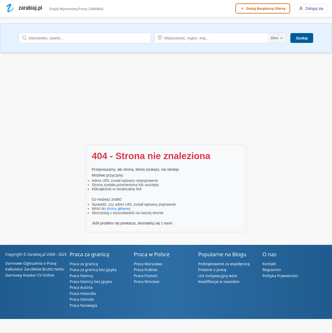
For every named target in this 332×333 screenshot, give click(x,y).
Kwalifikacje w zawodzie (218, 281)
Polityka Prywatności (280, 275)
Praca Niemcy (81, 275)
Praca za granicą (83, 263)
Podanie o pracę (212, 269)
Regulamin (272, 269)
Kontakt (269, 263)
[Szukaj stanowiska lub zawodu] (85, 38)
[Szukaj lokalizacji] (221, 38)
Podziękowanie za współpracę (224, 263)
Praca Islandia (81, 299)
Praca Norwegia (83, 305)
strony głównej (118, 208)
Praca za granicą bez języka (93, 269)
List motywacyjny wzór (217, 275)
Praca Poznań (146, 275)
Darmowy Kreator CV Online (29, 275)
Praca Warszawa (148, 263)
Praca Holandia (82, 293)
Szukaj (302, 38)
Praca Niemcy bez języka (90, 281)
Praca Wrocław (146, 281)
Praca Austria (81, 287)
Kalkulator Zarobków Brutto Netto (34, 269)
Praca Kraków (146, 269)
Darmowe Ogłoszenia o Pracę (30, 263)
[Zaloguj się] (311, 8)
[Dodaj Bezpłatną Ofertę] (262, 8)
